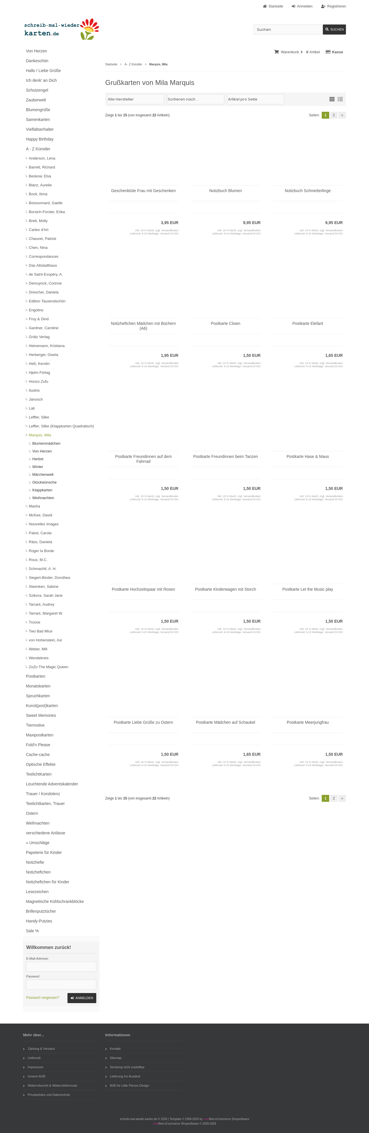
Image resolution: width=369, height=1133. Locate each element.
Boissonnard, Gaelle (46, 203)
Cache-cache (38, 754)
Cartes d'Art (38, 230)
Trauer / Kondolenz (43, 793)
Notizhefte (35, 862)
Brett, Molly (38, 221)
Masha (34, 506)
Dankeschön (37, 60)
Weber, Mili (38, 649)
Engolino (36, 310)
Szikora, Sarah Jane (46, 595)
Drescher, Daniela (44, 292)
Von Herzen (36, 51)
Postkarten (35, 676)
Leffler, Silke (39, 417)
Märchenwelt (43, 474)
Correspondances (44, 256)
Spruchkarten (38, 696)
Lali (32, 408)
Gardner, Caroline (44, 328)
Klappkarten (42, 490)
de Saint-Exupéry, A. (46, 274)
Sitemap (113, 1058)
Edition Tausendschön (47, 301)
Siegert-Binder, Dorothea (49, 577)
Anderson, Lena (42, 158)
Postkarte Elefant (307, 323)
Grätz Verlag (39, 337)
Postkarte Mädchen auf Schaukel (225, 722)
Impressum (33, 1067)
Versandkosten (169, 230)
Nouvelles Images (44, 524)
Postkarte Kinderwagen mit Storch (225, 589)
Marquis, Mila (40, 435)
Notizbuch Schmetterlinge (308, 190)
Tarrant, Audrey (41, 604)
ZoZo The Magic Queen (48, 667)
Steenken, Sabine (44, 586)
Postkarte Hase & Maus (308, 456)
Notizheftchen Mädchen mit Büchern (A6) (143, 326)
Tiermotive (35, 725)
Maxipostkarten (39, 735)
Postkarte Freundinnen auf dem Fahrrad (143, 459)
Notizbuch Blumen (225, 190)
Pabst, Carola (40, 533)
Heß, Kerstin (39, 363)
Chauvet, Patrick (42, 238)
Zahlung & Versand (39, 1049)
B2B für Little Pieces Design (127, 1085)
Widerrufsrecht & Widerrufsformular (50, 1085)
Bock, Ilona (38, 194)
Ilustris (34, 390)
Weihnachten (43, 498)
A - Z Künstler (38, 149)
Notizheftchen (38, 872)
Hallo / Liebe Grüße (43, 70)
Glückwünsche (44, 482)
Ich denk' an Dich (41, 80)
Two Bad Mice (40, 631)
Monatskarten (38, 686)
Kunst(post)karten (42, 705)
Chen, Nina (38, 247)
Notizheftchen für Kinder (47, 882)
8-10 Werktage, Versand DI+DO (160, 233)
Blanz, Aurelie (40, 185)
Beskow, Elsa (40, 176)
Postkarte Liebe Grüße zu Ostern (143, 722)
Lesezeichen (37, 891)
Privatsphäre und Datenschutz (46, 1095)
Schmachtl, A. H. (43, 568)
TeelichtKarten (39, 774)
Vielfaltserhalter (40, 129)
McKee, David (40, 515)
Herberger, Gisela (43, 355)
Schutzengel (37, 90)
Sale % (32, 931)
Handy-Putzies (39, 921)
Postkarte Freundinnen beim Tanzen (225, 456)
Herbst (37, 459)
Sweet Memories (41, 715)
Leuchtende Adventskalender (52, 784)
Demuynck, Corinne (45, 283)
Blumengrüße (38, 109)
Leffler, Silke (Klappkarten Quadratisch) (61, 426)
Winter (37, 467)
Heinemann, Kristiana (47, 346)
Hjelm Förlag (39, 372)
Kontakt (113, 1049)
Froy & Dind (39, 319)
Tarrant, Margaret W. (46, 613)
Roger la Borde (41, 551)
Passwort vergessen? (42, 998)
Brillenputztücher (41, 911)
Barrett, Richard (42, 167)
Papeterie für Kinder (44, 852)
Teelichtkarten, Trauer (45, 803)
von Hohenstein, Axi (45, 640)
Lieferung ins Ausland (122, 1076)
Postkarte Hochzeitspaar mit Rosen (143, 589)
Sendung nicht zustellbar (124, 1067)
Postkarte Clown (225, 323)
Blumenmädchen (46, 443)
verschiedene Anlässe (45, 833)
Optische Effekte (40, 764)
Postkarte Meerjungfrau (308, 722)
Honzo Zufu (38, 381)
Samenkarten (38, 119)
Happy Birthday (40, 139)
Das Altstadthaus (43, 265)
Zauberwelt (36, 100)
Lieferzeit (32, 1058)
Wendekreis (38, 658)
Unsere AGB (34, 1076)
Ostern (32, 813)
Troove (34, 622)
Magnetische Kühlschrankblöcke (55, 901)
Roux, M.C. (38, 560)
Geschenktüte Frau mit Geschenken (143, 190)
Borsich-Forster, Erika (47, 212)
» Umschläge (38, 842)
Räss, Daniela (40, 542)
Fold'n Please (38, 744)
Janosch (36, 399)
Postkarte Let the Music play (308, 589)
